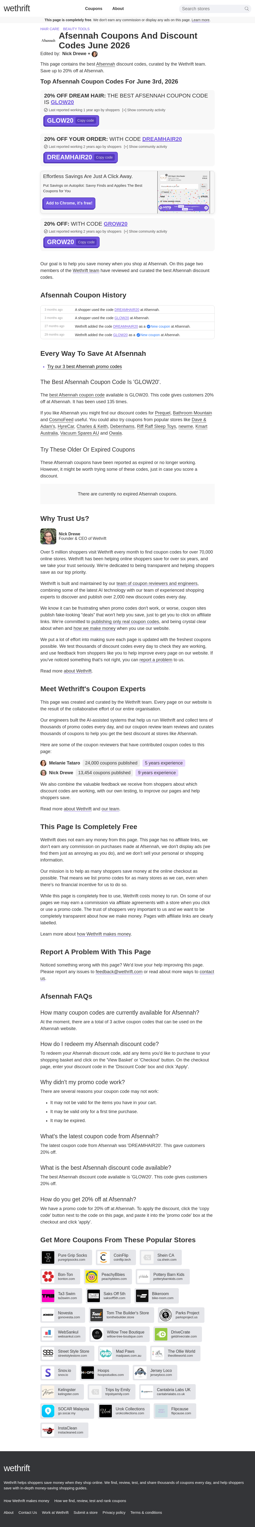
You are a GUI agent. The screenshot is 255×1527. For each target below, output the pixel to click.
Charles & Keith (92, 426)
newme (186, 426)
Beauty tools (76, 29)
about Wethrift (78, 670)
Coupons (93, 8)
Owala (115, 433)
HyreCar (66, 426)
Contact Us (27, 1512)
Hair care (49, 29)
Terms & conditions (146, 1512)
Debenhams (122, 426)
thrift (17, 8)
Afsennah (105, 64)
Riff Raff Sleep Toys (156, 426)
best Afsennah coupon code (77, 394)
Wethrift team (86, 270)
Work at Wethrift (55, 1512)
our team (110, 808)
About (118, 8)
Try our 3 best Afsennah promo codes (84, 366)
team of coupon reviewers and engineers (157, 583)
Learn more (201, 20)
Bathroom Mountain (192, 412)
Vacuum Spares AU (79, 433)
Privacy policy (114, 1512)
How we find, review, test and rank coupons (90, 1501)
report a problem (155, 659)
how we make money (94, 628)
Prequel (162, 412)
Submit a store (85, 1512)
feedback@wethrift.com (119, 971)
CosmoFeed (61, 419)
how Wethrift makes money (103, 934)
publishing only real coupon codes (125, 621)
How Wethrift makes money (26, 1501)
